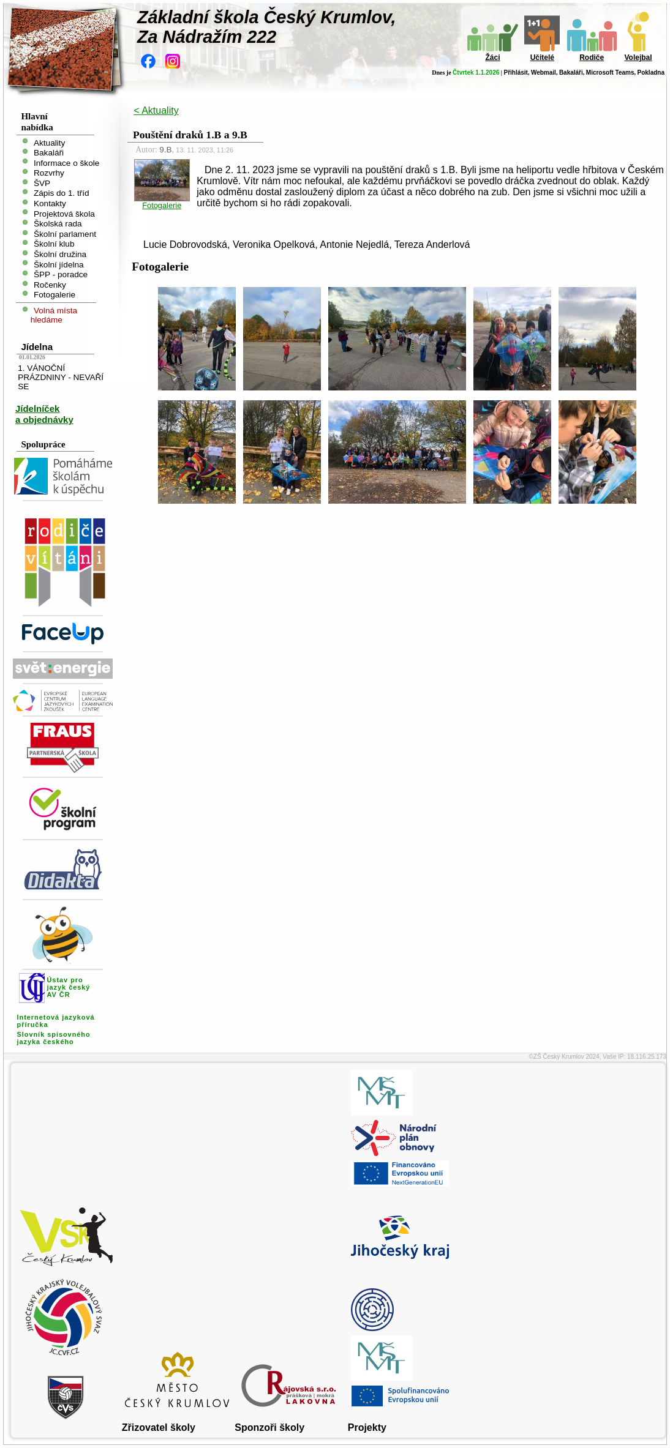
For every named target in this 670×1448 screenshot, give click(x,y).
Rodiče (591, 57)
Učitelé (542, 57)
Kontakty (50, 203)
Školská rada (58, 223)
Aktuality (49, 142)
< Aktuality (156, 110)
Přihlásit (515, 72)
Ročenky (50, 284)
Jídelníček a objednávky (44, 414)
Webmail (543, 72)
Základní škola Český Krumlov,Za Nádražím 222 (266, 27)
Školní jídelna (59, 264)
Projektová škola (64, 213)
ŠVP (42, 182)
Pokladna (651, 72)
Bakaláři (571, 72)
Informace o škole (66, 162)
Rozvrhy (49, 172)
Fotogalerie (54, 294)
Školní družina (60, 254)
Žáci (492, 57)
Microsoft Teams (610, 72)
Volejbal (638, 57)
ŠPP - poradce (61, 274)
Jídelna (37, 346)
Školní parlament (65, 233)
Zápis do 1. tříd (61, 193)
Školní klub (54, 243)
